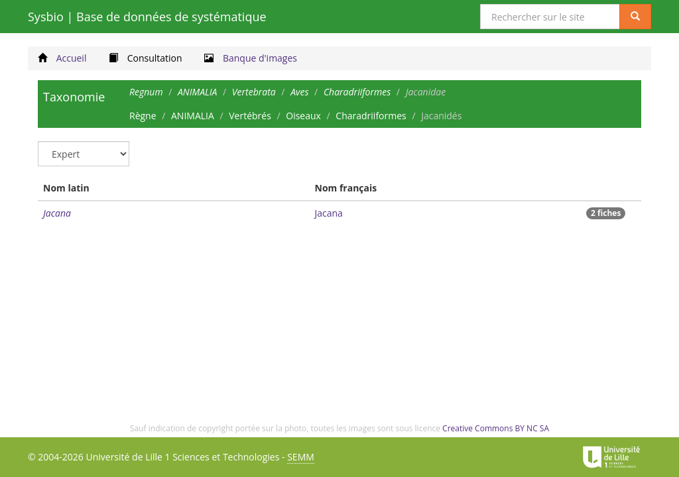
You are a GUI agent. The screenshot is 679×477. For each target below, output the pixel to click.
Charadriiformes (371, 115)
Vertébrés (250, 115)
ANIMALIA (192, 115)
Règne (142, 115)
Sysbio (147, 17)
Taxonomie (74, 97)
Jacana (57, 213)
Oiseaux (303, 115)
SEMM (300, 456)
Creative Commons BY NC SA (495, 428)
